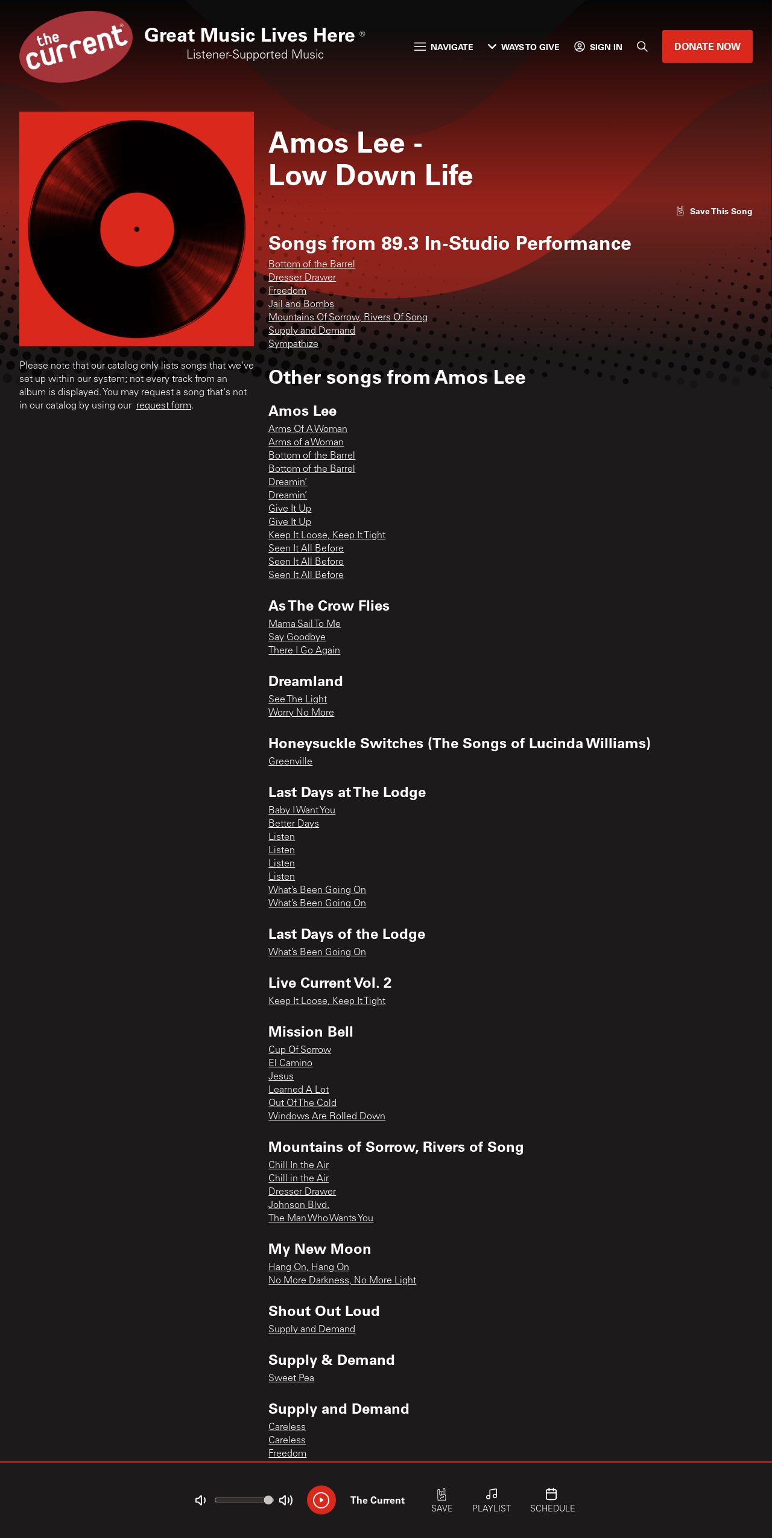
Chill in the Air (298, 1179)
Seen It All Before (306, 549)
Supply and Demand (311, 331)
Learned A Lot (298, 1090)
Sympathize (293, 344)
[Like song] (714, 210)
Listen (281, 837)
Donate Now (707, 46)
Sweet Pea (291, 1379)
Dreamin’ (287, 483)
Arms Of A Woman (307, 429)
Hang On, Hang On (308, 1268)
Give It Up (289, 509)
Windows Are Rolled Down (326, 1117)
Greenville (290, 762)
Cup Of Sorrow (299, 1050)
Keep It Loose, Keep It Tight (326, 536)
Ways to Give (524, 46)
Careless (287, 1427)
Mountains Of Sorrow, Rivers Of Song (348, 318)
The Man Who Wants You (320, 1219)
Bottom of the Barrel (311, 265)
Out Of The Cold (302, 1103)
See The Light (297, 700)
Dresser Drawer (302, 278)
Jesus (281, 1077)
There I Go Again (304, 651)
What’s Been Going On (317, 890)
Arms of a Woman (306, 443)
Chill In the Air (298, 1166)
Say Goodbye (297, 638)
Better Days (293, 824)
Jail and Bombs (301, 305)
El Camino (290, 1064)
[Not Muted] (200, 1500)
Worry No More (301, 713)
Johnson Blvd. (298, 1205)
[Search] (642, 46)
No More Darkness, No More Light (342, 1281)
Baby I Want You (301, 811)
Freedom (287, 291)
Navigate (443, 46)
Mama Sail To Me (304, 624)
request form (163, 406)
